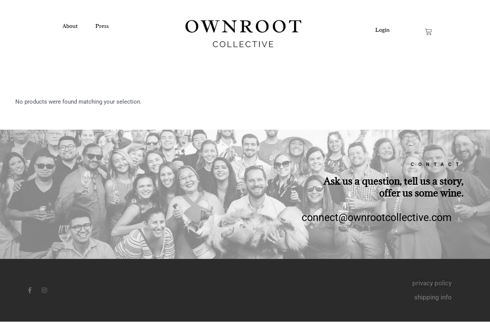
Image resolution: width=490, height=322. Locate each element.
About (70, 26)
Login (382, 30)
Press (102, 26)
